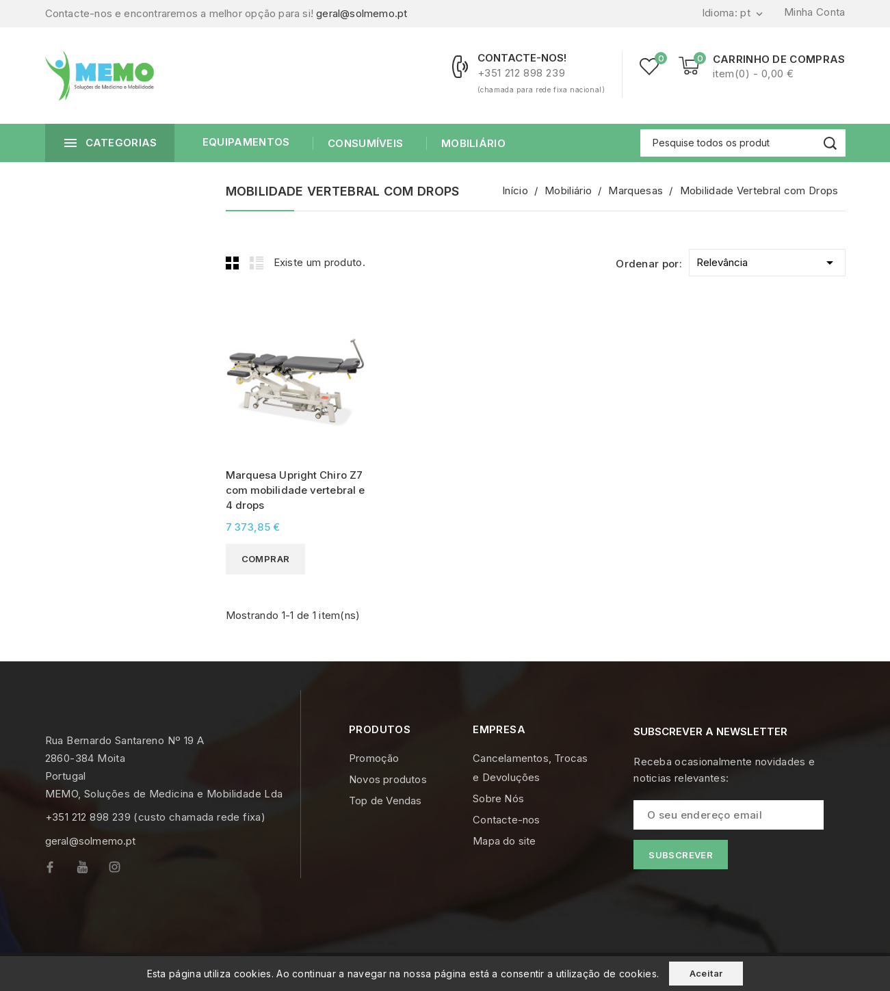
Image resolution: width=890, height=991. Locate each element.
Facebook (61, 870)
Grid (232, 262)
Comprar (265, 558)
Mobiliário (472, 143)
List (256, 262)
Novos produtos (388, 779)
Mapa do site (504, 840)
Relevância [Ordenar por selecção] (767, 260)
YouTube (92, 870)
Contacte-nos (506, 819)
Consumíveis (364, 143)
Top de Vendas (385, 800)
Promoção (374, 758)
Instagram (125, 870)
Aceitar (706, 973)
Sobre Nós (498, 798)
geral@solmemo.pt (361, 13)
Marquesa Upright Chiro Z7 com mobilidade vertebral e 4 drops (295, 490)
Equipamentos (246, 141)
